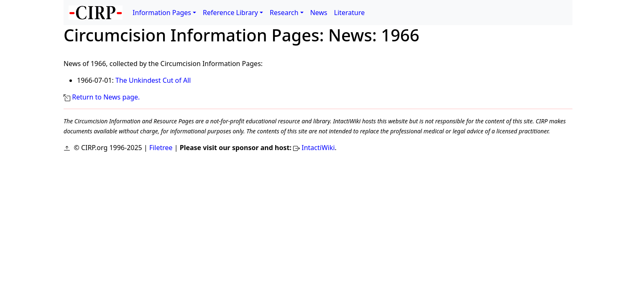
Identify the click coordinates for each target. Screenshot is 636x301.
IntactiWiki (318, 147)
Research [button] (284, 12)
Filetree (161, 147)
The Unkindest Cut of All (153, 80)
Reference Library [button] (230, 12)
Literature (349, 12)
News (318, 12)
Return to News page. (106, 97)
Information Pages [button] (162, 12)
